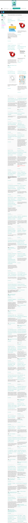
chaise (26, 507)
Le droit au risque (20, 417)
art (19, 493)
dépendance (9, 250)
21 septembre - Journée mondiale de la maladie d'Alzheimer (12, 454)
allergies (13, 67)
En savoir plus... (19, 36)
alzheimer (11, 461)
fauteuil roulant (22, 507)
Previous (1, 12)
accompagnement (12, 249)
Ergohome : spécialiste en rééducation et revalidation (22, 220)
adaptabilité (19, 507)
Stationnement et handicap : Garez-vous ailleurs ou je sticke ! (21, 366)
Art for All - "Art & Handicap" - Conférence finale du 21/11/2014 (21, 232)
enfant (13, 512)
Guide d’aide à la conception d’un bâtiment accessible (22, 319)
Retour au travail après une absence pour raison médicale (12, 138)
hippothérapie (14, 312)
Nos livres (11, 8)
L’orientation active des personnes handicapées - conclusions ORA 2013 (22, 333)
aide (12, 250)
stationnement (11, 296)
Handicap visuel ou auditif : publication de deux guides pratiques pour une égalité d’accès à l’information (12, 351)
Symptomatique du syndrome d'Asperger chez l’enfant (12, 501)
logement (20, 111)
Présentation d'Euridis (6, 8)
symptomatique (10, 512)
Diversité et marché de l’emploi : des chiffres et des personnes (21, 454)
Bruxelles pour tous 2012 (22, 499)
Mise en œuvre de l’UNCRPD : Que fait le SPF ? (21, 407)
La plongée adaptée (21, 301)
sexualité (22, 360)
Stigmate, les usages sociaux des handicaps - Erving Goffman (21, 257)
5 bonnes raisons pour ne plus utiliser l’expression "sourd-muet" (12, 378)
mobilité (19, 402)
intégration (22, 493)
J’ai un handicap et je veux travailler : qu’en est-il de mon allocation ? (22, 276)
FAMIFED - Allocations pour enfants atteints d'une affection (12, 175)
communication (21, 479)
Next (27, 12)
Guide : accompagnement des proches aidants (22, 49)
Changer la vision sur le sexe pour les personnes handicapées (21, 350)
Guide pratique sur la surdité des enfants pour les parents (22, 201)
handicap (11, 67)
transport (24, 401)
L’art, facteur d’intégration (22, 485)
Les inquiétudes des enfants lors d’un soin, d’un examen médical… (12, 470)
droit (21, 361)
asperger (11, 511)
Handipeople (2, 23)
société (24, 479)
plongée (22, 307)
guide (22, 111)
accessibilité (20, 401)
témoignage (14, 461)
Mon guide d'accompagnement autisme (11, 23)
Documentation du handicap (16, 8)
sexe (19, 360)
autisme (13, 511)
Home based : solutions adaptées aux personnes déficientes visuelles (12, 220)
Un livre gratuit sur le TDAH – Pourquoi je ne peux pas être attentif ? (12, 276)
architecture (20, 327)
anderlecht (9, 297)
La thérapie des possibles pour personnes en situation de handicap (12, 189)
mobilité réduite (22, 402)
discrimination (19, 464)
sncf (19, 448)
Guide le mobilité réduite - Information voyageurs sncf (22, 441)
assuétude (14, 250)
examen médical (12, 481)
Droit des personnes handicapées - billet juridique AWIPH (11, 366)
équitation (9, 313)
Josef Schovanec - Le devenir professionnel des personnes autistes (12, 102)
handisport (11, 312)
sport (19, 307)
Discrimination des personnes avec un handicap (20, 138)
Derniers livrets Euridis (23, 8)
